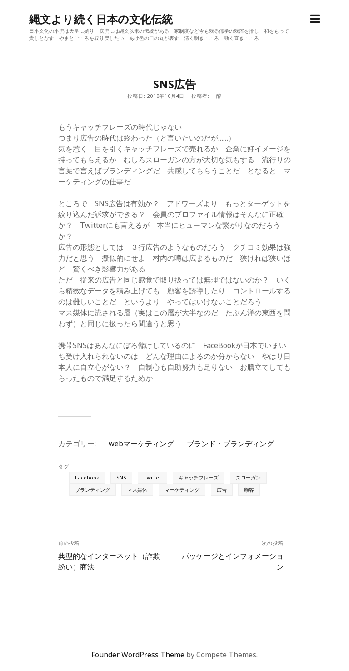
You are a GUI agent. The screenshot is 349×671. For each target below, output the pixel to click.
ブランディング (92, 489)
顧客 (249, 489)
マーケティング (182, 489)
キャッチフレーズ (199, 477)
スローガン (248, 477)
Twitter (152, 477)
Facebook (87, 477)
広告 (222, 489)
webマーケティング (141, 444)
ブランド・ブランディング (230, 444)
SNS (121, 477)
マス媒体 (137, 489)
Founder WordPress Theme (137, 655)
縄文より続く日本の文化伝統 (101, 18)
